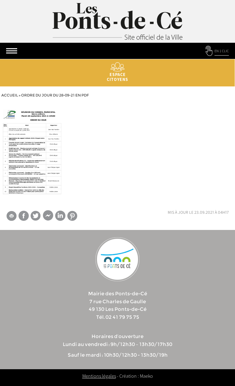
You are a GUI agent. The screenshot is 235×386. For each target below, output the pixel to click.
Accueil (9, 95)
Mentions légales (99, 376)
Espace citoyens (117, 72)
